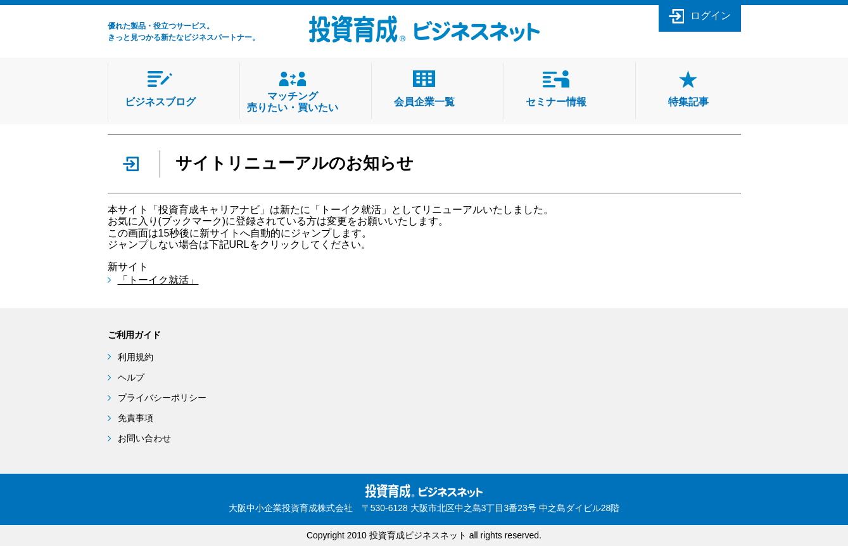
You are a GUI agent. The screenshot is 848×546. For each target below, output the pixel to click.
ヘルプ (131, 377)
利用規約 (135, 357)
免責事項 (135, 418)
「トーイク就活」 (158, 280)
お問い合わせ (144, 438)
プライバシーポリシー (162, 398)
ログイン (710, 15)
